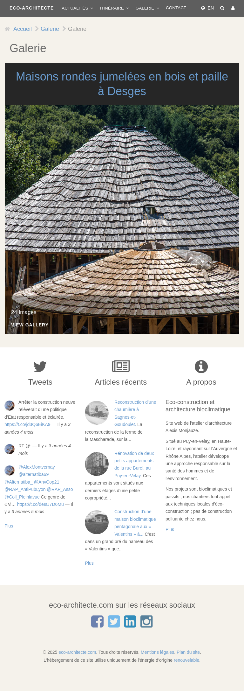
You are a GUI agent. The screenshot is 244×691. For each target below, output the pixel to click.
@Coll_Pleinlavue (22, 496)
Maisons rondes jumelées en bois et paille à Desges (122, 84)
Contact (176, 7)
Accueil (22, 29)
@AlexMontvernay (36, 467)
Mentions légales (157, 652)
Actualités (75, 8)
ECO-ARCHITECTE (32, 7)
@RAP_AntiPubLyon (25, 489)
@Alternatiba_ (18, 482)
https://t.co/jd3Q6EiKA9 (27, 424)
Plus (8, 525)
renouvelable (186, 660)
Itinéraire (112, 8)
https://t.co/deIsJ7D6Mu (40, 504)
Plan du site (188, 652)
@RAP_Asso (60, 489)
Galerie (145, 8)
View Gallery (30, 325)
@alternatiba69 (33, 474)
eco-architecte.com (77, 652)
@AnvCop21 (46, 482)
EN (211, 7)
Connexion (239, 8)
